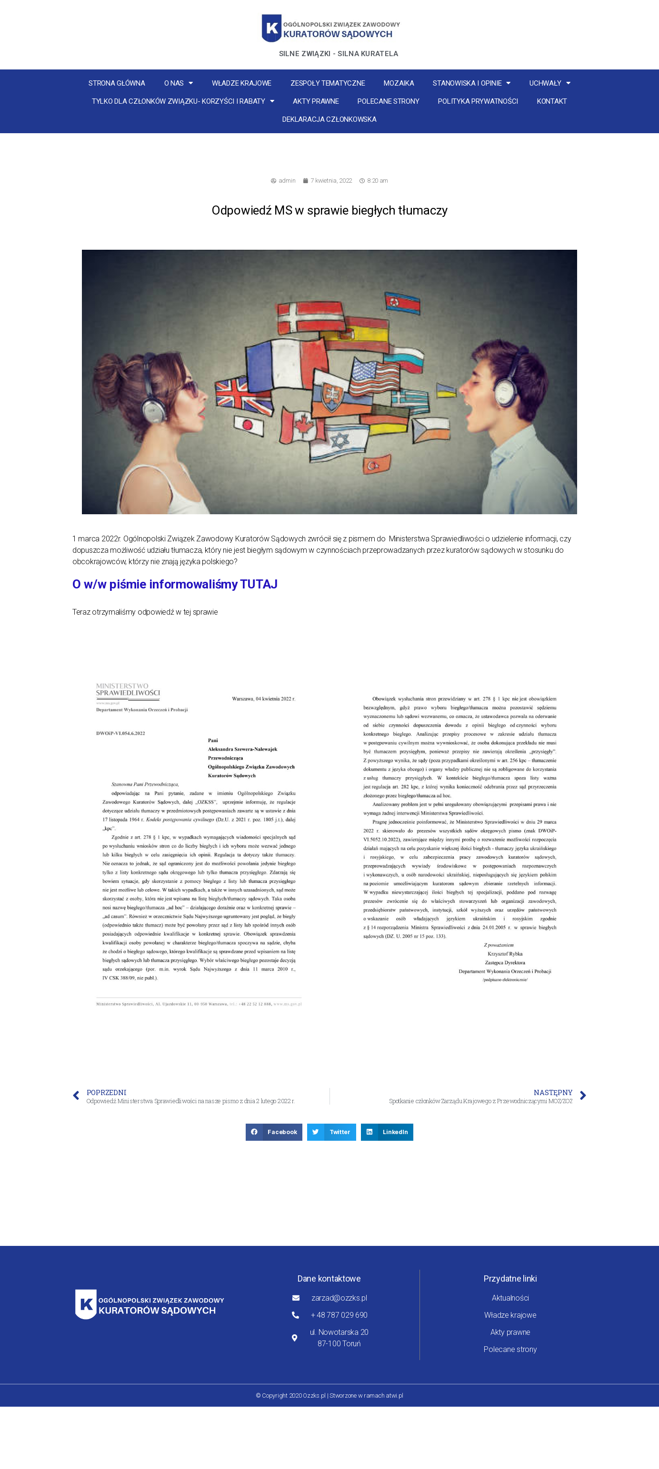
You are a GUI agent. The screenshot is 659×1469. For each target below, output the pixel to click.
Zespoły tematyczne (327, 83)
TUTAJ (259, 584)
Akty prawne (316, 101)
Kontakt (552, 101)
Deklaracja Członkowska (329, 119)
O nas (178, 83)
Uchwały (549, 83)
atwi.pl (394, 1395)
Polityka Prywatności (478, 101)
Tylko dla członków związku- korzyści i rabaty (183, 101)
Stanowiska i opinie (471, 83)
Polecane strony (388, 101)
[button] (274, 1132)
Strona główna (117, 83)
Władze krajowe (241, 83)
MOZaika (399, 83)
